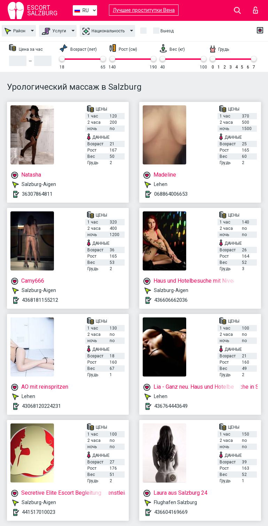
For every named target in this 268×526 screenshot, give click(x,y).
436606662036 (171, 300)
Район (15, 31)
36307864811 (37, 194)
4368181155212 (40, 300)
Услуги (54, 31)
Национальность (103, 31)
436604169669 (171, 512)
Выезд (167, 31)
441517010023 (38, 512)
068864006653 (171, 194)
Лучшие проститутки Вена (144, 10)
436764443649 (171, 406)
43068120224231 (41, 406)
